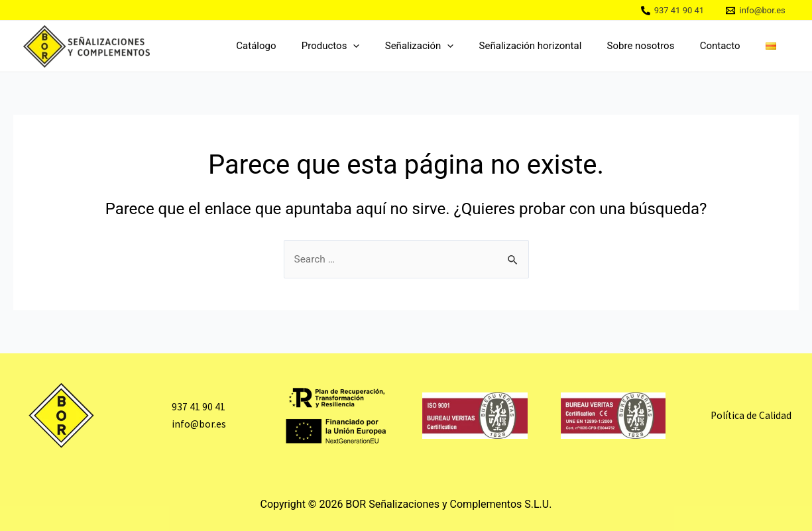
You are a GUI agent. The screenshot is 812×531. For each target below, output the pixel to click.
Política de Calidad (751, 415)
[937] (672, 10)
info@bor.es (198, 423)
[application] (383, 46)
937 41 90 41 (198, 407)
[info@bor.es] (756, 10)
